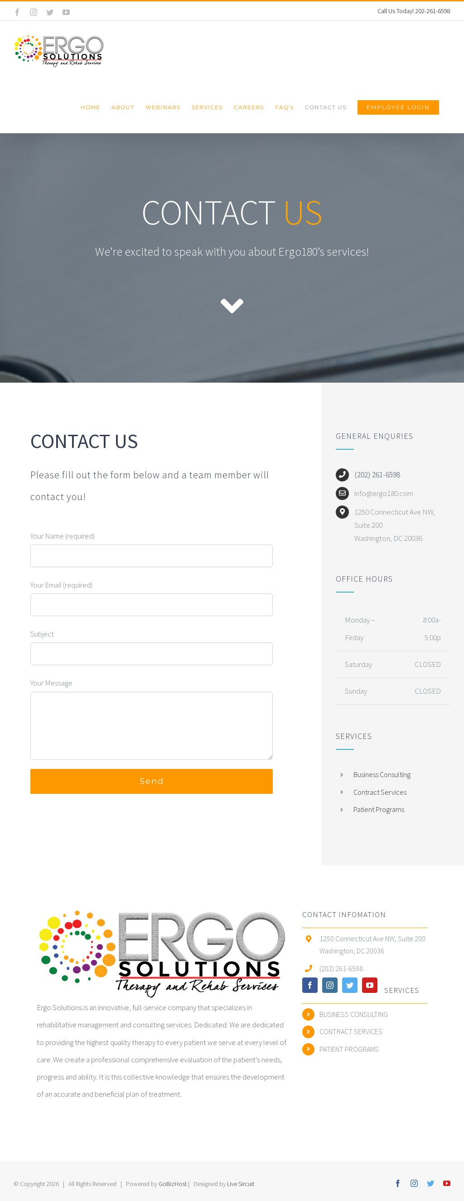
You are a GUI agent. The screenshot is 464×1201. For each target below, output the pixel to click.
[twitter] (350, 985)
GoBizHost (173, 1184)
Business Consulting (382, 774)
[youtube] (369, 985)
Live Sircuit (240, 1184)
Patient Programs (378, 809)
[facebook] (310, 985)
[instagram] (330, 985)
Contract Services (379, 792)
